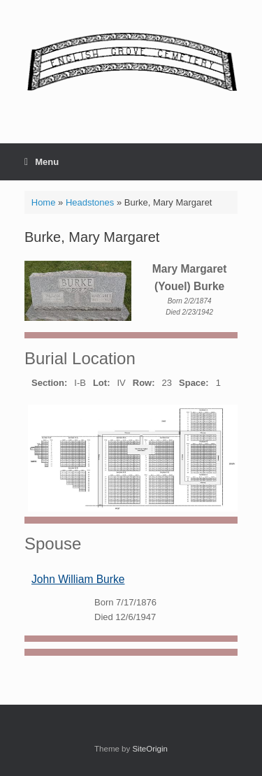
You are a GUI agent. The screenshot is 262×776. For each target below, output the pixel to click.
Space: (194, 383)
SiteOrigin (150, 749)
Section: (49, 383)
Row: (144, 383)
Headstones (90, 202)
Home (43, 202)
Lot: (101, 383)
